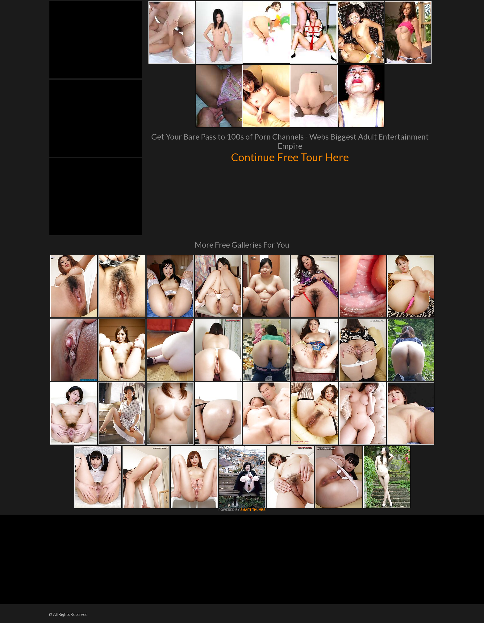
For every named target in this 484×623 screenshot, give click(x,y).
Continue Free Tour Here (290, 156)
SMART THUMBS (252, 510)
